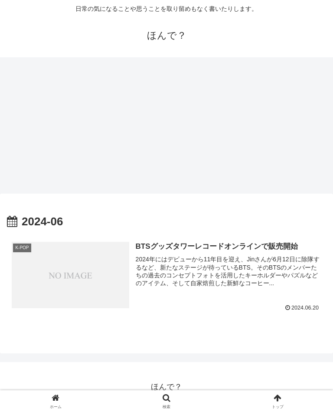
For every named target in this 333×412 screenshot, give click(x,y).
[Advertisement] (166, 128)
